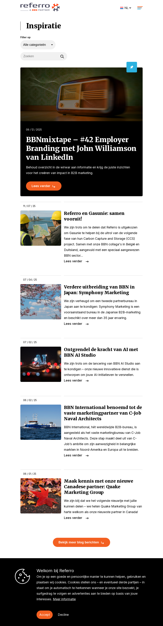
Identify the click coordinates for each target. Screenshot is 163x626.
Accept (44, 614)
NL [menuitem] (127, 8)
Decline (63, 614)
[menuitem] (126, 7)
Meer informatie (64, 599)
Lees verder (41, 186)
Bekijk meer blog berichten (78, 542)
